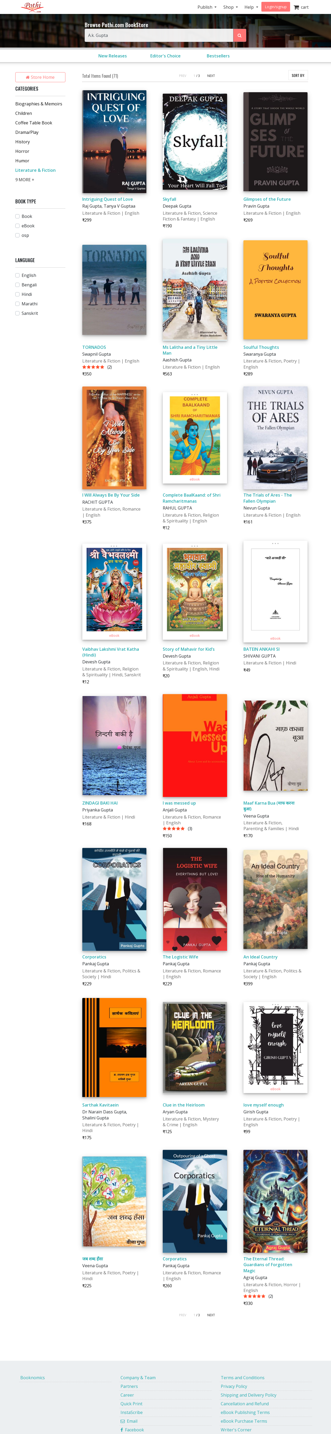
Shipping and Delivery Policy (248, 1395)
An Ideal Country (260, 957)
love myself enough (263, 1105)
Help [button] (249, 7)
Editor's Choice (165, 56)
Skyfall (169, 199)
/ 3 (198, 76)
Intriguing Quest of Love (107, 199)
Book (27, 216)
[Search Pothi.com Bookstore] (239, 35)
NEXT (211, 76)
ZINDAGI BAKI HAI (100, 803)
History (22, 142)
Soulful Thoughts (261, 347)
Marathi (29, 304)
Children (23, 113)
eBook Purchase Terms (244, 1421)
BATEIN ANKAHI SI (261, 649)
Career (127, 1395)
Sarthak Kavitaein (100, 1105)
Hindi (27, 294)
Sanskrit (30, 313)
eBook (28, 226)
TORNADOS (94, 347)
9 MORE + (24, 180)
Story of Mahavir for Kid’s (189, 649)
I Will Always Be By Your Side (111, 495)
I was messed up (179, 803)
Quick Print (131, 1404)
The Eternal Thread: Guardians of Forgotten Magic (267, 1265)
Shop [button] (229, 7)
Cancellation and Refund (245, 1404)
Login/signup (276, 6)
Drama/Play (27, 132)
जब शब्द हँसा (92, 1259)
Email (129, 1421)
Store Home (40, 77)
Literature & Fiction (35, 170)
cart (301, 7)
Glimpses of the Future (267, 199)
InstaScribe (132, 1412)
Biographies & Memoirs (38, 104)
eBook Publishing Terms (245, 1412)
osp (25, 235)
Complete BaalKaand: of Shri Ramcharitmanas (191, 498)
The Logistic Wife (180, 957)
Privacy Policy (234, 1386)
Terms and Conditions (243, 1378)
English (29, 275)
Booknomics (32, 1378)
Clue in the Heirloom (184, 1105)
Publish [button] (205, 7)
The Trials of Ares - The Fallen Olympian (267, 498)
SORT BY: (298, 75)
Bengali (29, 285)
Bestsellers (218, 56)
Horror (22, 151)
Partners (129, 1386)
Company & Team (138, 1378)
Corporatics (94, 957)
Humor (22, 161)
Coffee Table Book (33, 123)
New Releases (112, 56)
